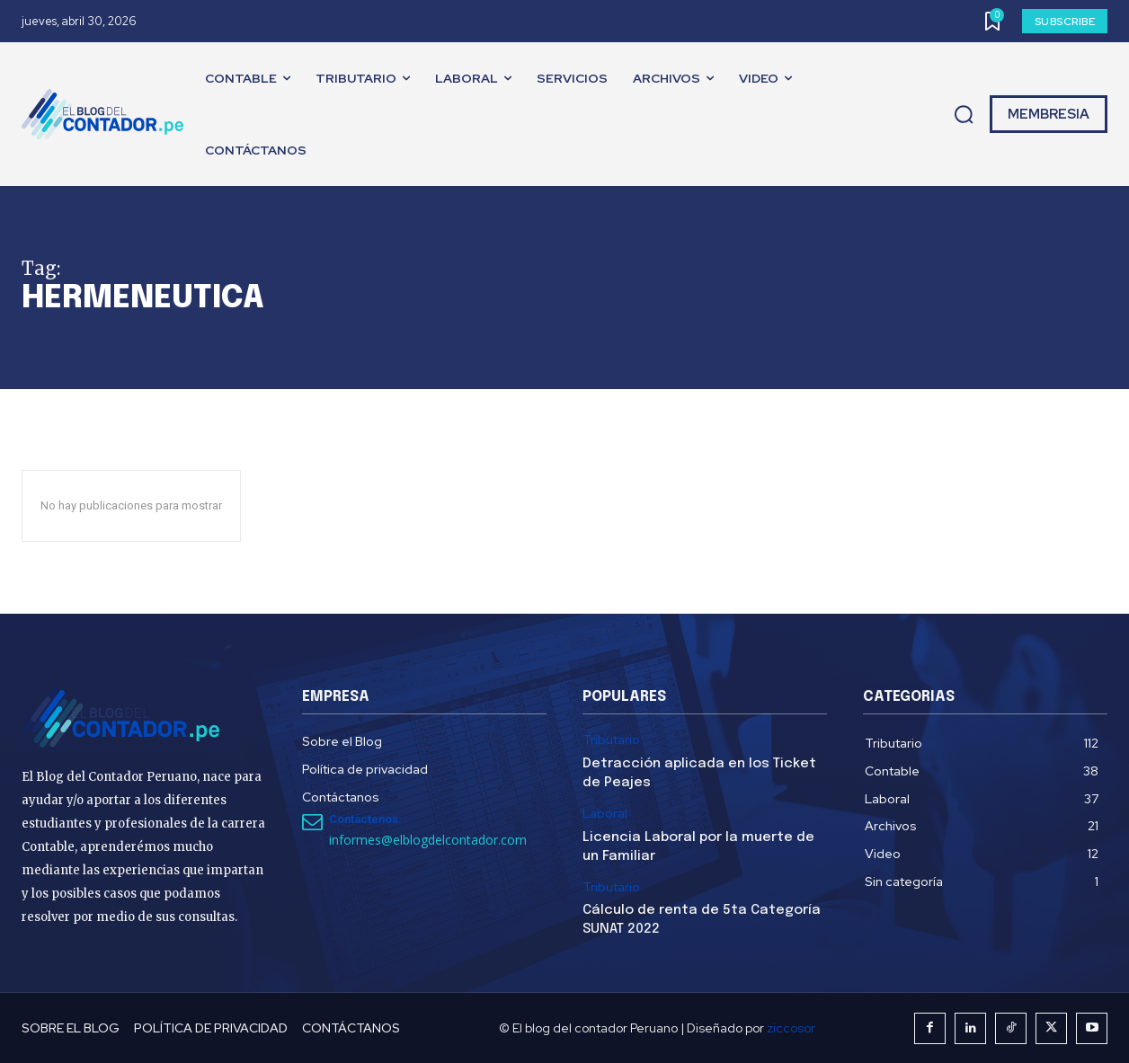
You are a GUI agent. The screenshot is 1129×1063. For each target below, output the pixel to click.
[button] (964, 115)
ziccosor (791, 1028)
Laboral (604, 813)
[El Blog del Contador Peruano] (107, 114)
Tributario (611, 740)
